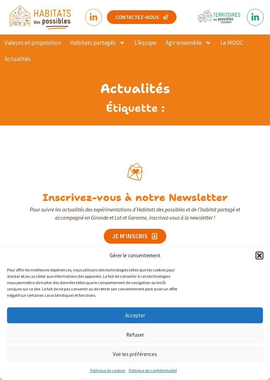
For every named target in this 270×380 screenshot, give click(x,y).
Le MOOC (231, 43)
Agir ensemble (188, 42)
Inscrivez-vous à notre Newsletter (135, 197)
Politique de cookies (107, 370)
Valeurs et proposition (33, 43)
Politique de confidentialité (153, 370)
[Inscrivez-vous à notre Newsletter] (135, 171)
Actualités (18, 59)
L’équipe (145, 43)
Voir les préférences (135, 354)
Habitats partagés (97, 42)
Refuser (135, 334)
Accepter (135, 315)
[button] (259, 255)
